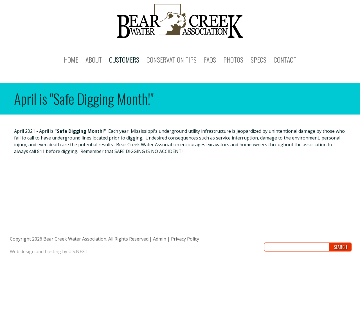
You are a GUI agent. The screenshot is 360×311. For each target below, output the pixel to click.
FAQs (210, 59)
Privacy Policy (185, 239)
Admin (159, 239)
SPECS (258, 59)
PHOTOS (233, 59)
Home (71, 59)
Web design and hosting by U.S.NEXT (49, 251)
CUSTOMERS (124, 59)
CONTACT (285, 59)
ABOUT (94, 59)
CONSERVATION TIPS (172, 59)
